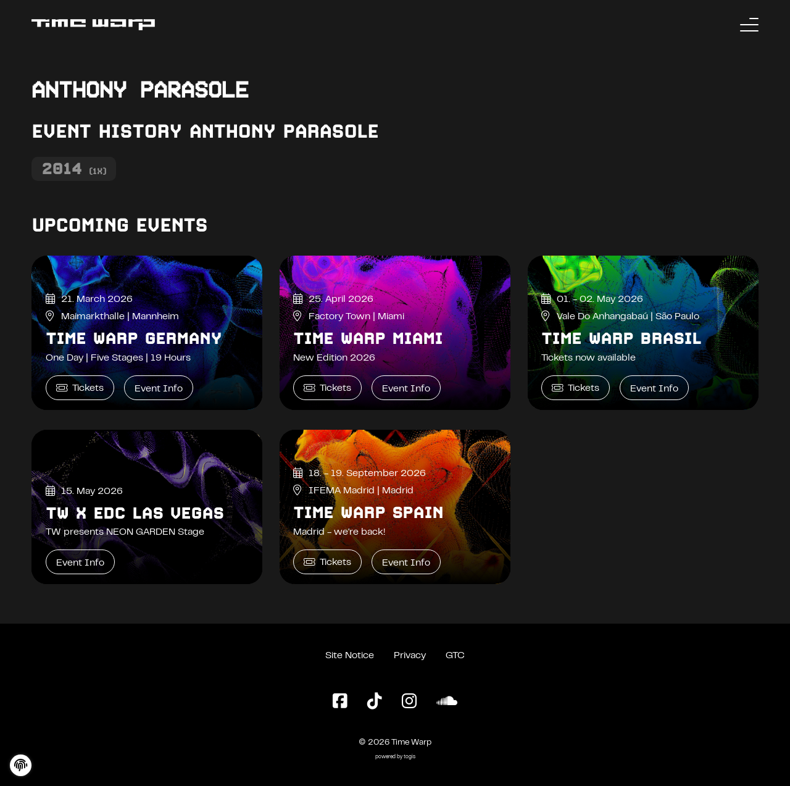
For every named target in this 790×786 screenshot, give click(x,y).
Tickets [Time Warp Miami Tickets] (327, 388)
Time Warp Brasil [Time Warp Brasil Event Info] (621, 338)
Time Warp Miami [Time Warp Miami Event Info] (368, 338)
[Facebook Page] (340, 702)
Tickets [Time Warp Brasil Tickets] (575, 388)
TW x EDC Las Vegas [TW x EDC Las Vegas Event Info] (134, 513)
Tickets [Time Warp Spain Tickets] (327, 562)
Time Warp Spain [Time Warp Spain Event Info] (368, 512)
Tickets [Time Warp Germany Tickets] (80, 388)
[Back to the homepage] (93, 24)
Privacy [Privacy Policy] (410, 655)
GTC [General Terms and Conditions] (455, 655)
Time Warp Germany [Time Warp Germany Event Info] (134, 338)
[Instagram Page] (409, 702)
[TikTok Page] (374, 702)
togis (409, 757)
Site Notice (349, 655)
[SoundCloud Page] (446, 702)
